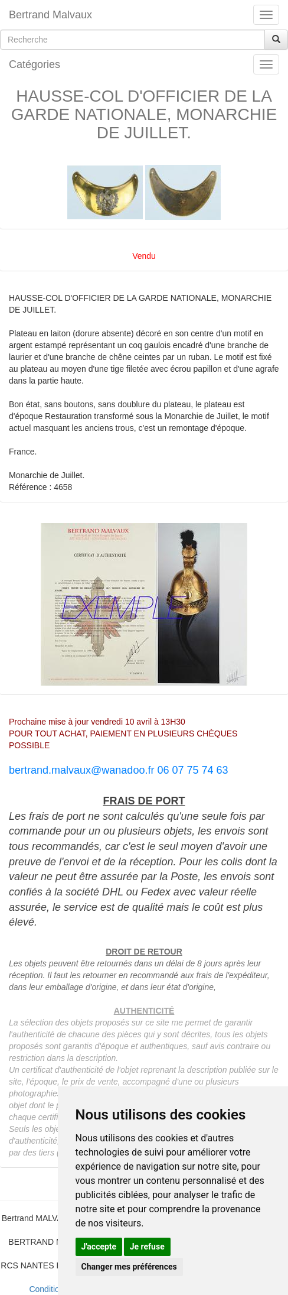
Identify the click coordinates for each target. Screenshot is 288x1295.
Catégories (34, 64)
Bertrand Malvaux (50, 15)
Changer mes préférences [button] (129, 1266)
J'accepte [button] (99, 1246)
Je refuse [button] (147, 1246)
